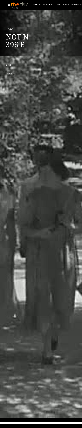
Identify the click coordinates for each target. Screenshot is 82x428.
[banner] (22, 4)
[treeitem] (37, 4)
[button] (8, 4)
